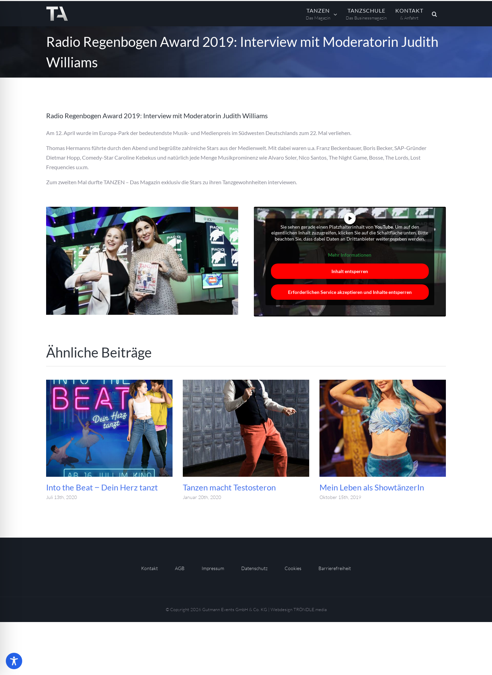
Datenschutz (254, 568)
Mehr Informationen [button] (350, 255)
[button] (434, 13)
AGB (179, 568)
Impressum (213, 568)
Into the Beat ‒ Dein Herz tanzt (102, 487)
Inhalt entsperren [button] (350, 271)
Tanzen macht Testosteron (229, 487)
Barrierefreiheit (334, 568)
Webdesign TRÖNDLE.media (299, 609)
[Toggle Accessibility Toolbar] (14, 661)
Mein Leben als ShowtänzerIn (371, 487)
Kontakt (149, 568)
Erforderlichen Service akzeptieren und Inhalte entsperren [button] (350, 292)
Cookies (293, 568)
